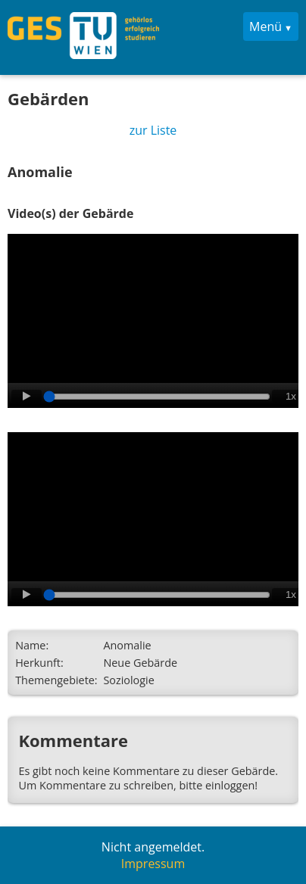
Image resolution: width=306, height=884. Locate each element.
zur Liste (153, 130)
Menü (265, 26)
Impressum (153, 863)
